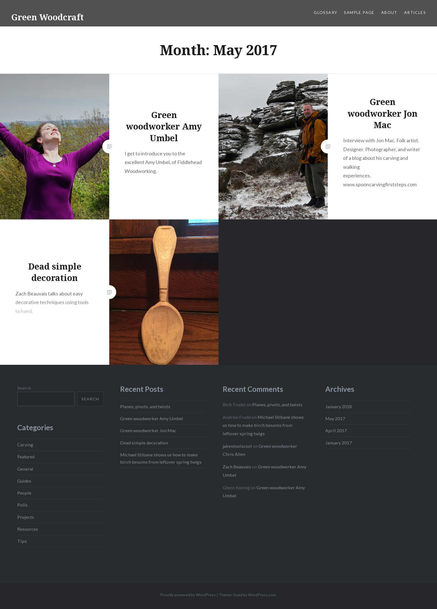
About (389, 12)
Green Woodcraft (47, 17)
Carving (25, 444)
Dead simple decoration (144, 442)
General (25, 468)
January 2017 (338, 442)
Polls (22, 504)
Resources (27, 529)
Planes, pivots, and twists (145, 406)
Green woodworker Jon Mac (148, 430)
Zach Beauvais (237, 466)
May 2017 (335, 418)
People (24, 492)
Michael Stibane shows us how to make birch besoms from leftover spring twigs (263, 425)
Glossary (325, 12)
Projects (25, 517)
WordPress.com (262, 594)
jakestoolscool (237, 446)
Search (24, 387)
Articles (415, 12)
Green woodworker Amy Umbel (151, 418)
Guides (24, 480)
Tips (22, 541)
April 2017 (336, 430)
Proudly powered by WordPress (188, 594)
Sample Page (359, 12)
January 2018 (338, 406)
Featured (26, 456)
